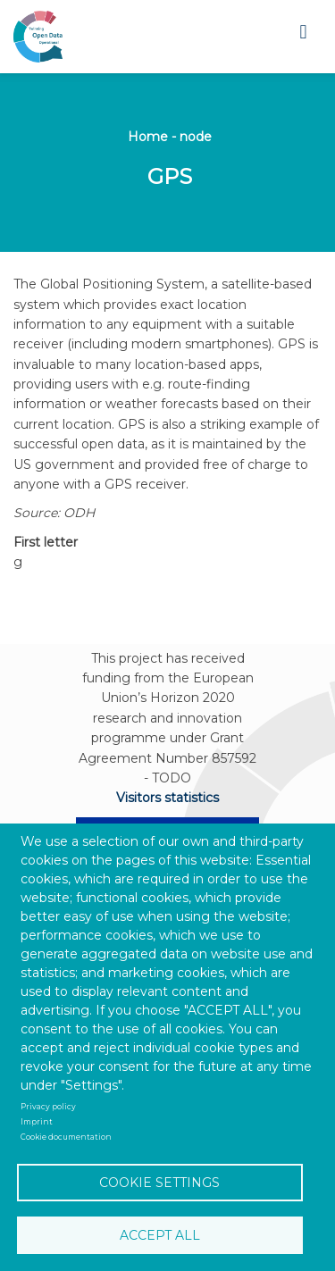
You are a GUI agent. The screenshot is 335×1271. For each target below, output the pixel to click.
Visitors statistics (167, 798)
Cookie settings (159, 1183)
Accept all (160, 1235)
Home (148, 137)
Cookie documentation (66, 1137)
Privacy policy (48, 1106)
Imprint (37, 1121)
